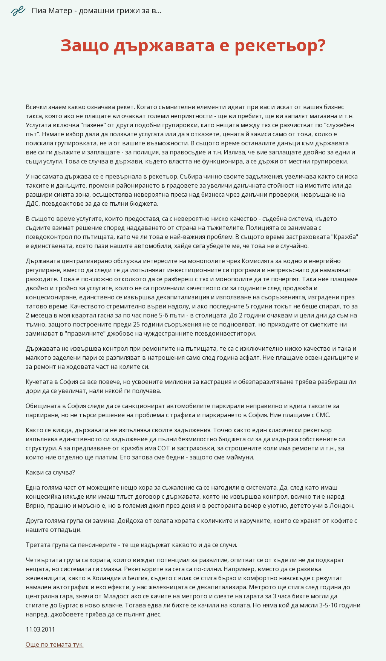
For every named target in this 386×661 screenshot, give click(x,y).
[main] (193, 45)
